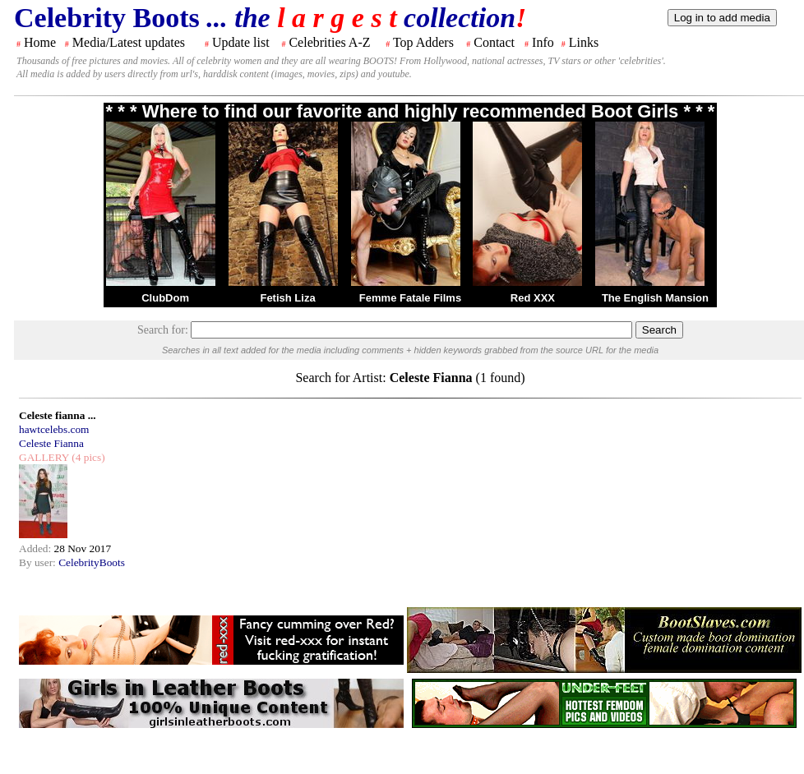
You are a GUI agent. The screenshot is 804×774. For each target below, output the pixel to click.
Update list (241, 42)
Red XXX (533, 298)
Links (583, 42)
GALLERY (44, 457)
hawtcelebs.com (54, 429)
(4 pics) (87, 457)
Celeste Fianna (51, 443)
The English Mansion (655, 298)
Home (40, 42)
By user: (38, 562)
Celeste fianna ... (57, 415)
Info (543, 42)
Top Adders (423, 42)
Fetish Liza (287, 298)
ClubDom (165, 298)
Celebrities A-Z (329, 42)
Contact (494, 42)
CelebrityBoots (91, 562)
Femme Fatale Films (410, 298)
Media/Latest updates (128, 42)
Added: (36, 548)
